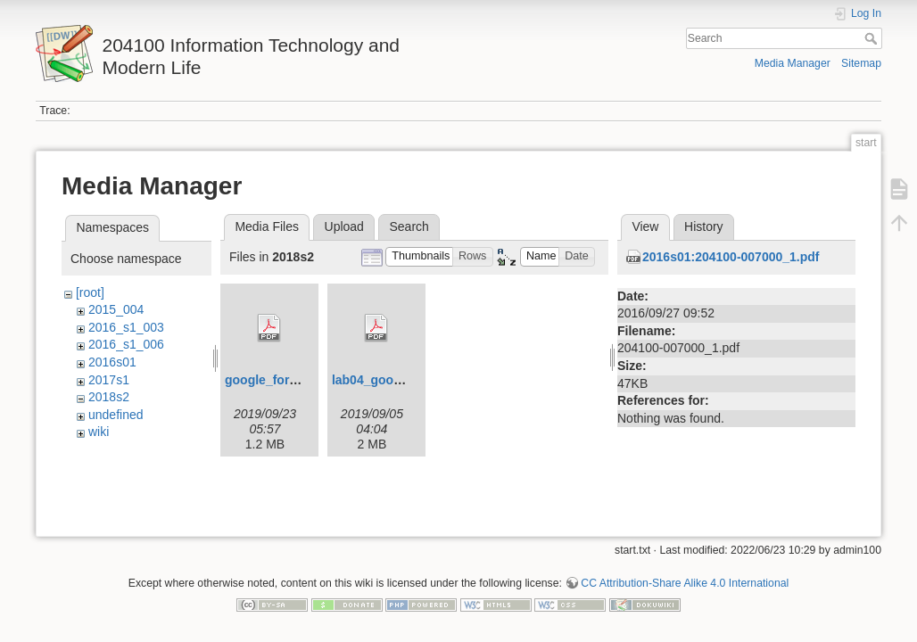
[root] (90, 292)
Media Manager (792, 63)
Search (872, 38)
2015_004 (116, 309)
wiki (98, 431)
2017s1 (108, 380)
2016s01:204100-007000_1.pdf (731, 257)
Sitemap (861, 63)
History (703, 226)
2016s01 (112, 362)
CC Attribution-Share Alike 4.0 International (685, 583)
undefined (116, 414)
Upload (344, 226)
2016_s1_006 (126, 344)
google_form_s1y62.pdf (295, 380)
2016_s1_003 (126, 327)
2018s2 (108, 397)
